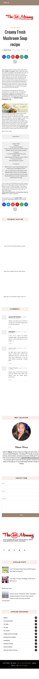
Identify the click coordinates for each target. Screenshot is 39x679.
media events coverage (10, 634)
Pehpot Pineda (13, 368)
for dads (6, 624)
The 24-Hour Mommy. (24, 663)
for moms (6, 630)
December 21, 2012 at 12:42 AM (17, 349)
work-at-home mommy (10, 650)
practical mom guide (10, 637)
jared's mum (12, 348)
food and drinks (15, 27)
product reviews (8, 643)
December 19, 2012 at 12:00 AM (17, 317)
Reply (10, 327)
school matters (8, 647)
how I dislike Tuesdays (8, 71)
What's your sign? (7, 588)
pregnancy (7, 640)
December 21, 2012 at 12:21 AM (18, 332)
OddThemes (23, 665)
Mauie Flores (7, 50)
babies (6, 617)
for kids (6, 627)
